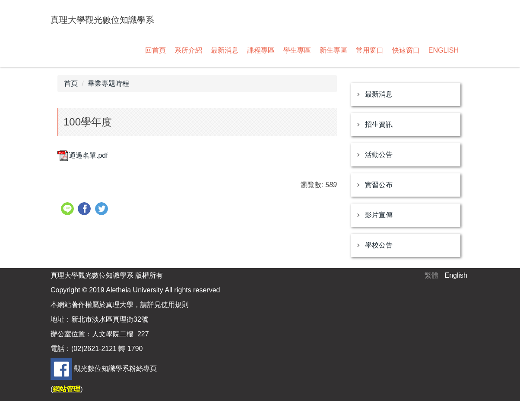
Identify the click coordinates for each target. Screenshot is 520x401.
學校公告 (379, 245)
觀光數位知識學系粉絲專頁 (115, 368)
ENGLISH (443, 50)
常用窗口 (370, 50)
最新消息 (224, 50)
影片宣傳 (379, 215)
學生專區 (297, 50)
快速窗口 (406, 50)
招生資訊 (379, 124)
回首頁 (155, 50)
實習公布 (379, 184)
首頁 (71, 83)
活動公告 (379, 154)
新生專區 (333, 50)
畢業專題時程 (108, 83)
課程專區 (261, 50)
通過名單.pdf (82, 155)
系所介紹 (188, 50)
